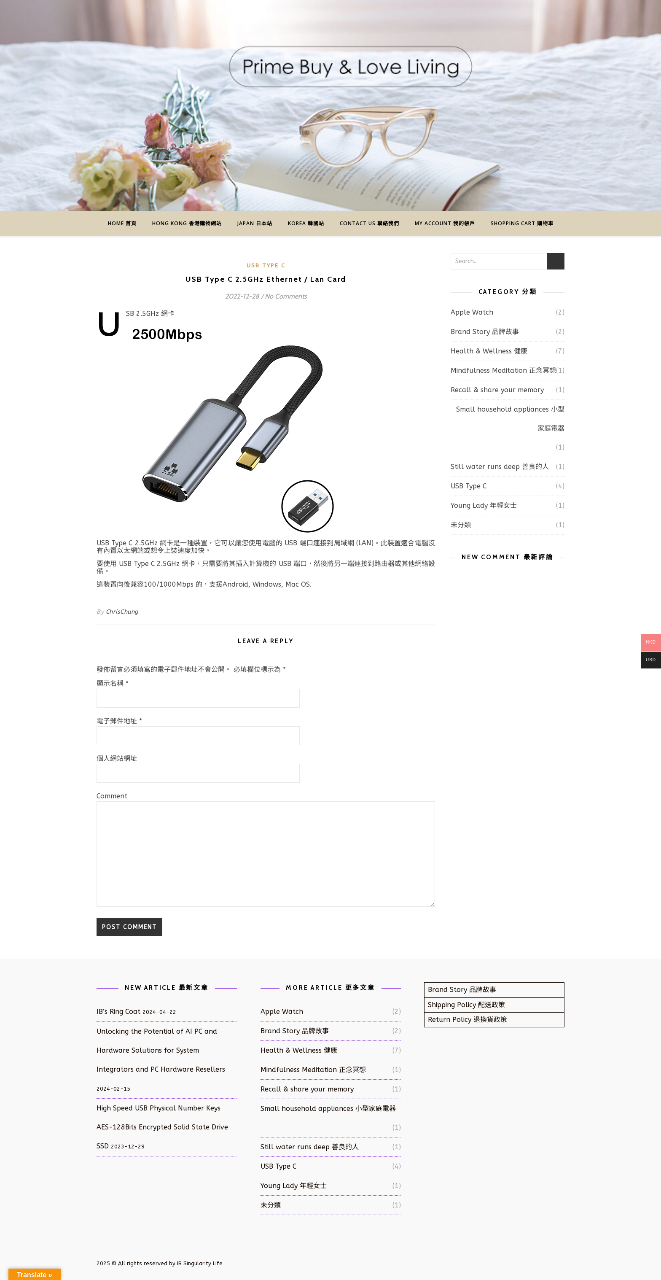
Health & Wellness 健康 (489, 351)
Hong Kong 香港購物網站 (187, 223)
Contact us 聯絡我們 (369, 223)
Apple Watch (472, 312)
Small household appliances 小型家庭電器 (510, 418)
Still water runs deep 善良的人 (500, 467)
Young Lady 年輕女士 (484, 505)
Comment (112, 796)
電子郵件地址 (119, 721)
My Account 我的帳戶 (445, 223)
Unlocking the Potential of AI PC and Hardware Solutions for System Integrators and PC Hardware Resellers (161, 1050)
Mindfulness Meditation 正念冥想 (503, 370)
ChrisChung (122, 611)
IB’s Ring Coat (118, 1012)
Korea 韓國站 (306, 223)
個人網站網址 (117, 759)
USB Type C (266, 265)
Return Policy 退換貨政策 (467, 1020)
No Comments (286, 296)
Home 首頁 (122, 223)
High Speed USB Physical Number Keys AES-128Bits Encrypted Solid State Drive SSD (162, 1127)
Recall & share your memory (497, 390)
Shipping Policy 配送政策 (466, 1005)
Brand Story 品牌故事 (485, 332)
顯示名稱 (113, 683)
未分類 (461, 525)
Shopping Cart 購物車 (522, 223)
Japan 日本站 (254, 223)
